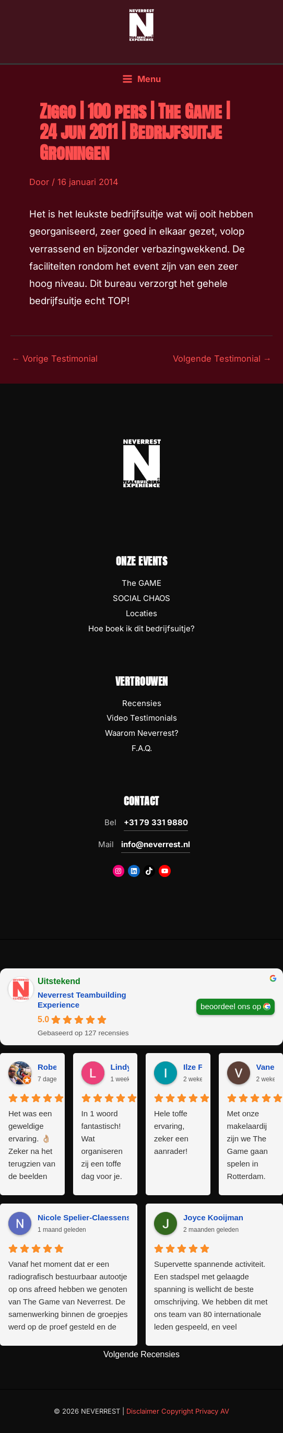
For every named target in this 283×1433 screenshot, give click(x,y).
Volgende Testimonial (222, 358)
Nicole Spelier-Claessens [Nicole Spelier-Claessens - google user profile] (84, 1217)
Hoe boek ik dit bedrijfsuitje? (141, 628)
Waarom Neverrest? (142, 733)
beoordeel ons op (231, 1006)
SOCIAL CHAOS (141, 598)
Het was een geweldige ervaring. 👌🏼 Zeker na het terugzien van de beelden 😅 (31, 1146)
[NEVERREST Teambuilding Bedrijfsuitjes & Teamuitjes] (141, 24)
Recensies (141, 703)
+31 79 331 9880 (156, 822)
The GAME (141, 583)
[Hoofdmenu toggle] (141, 79)
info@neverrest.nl (155, 844)
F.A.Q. (142, 748)
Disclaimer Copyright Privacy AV (177, 1411)
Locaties (141, 613)
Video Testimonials (142, 718)
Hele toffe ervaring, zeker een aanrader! (171, 1132)
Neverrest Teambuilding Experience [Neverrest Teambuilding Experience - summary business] (82, 999)
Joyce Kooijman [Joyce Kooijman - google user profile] (213, 1217)
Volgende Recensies (141, 1354)
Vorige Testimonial (54, 358)
